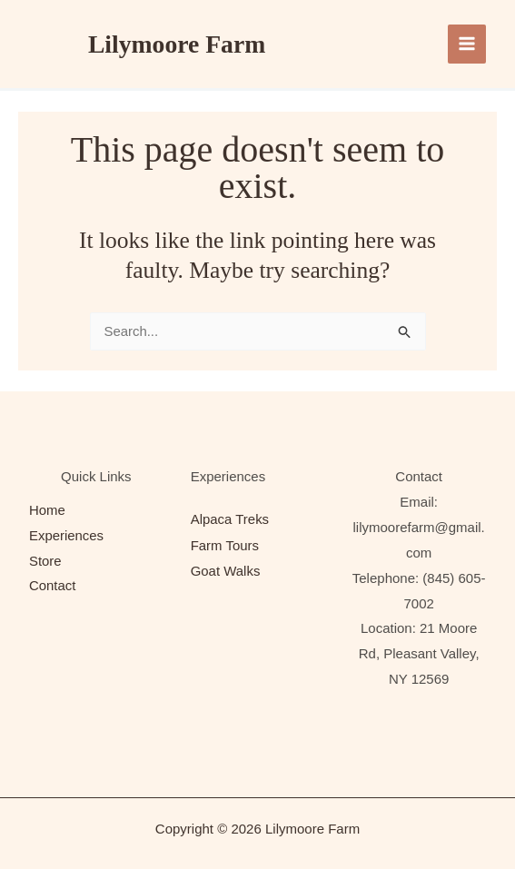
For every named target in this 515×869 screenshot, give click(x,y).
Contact (52, 587)
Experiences (66, 536)
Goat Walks (226, 570)
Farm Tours (225, 544)
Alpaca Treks (230, 519)
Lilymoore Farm (178, 44)
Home (47, 511)
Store (45, 561)
